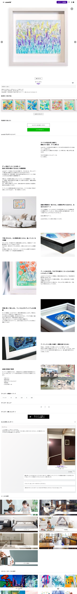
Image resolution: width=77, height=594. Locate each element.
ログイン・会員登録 (62, 2)
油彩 (16, 397)
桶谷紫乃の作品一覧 (38, 114)
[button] (72, 9)
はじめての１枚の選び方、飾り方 (38, 125)
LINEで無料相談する (39, 129)
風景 (32, 397)
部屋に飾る (38, 78)
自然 (21, 397)
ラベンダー (5, 397)
